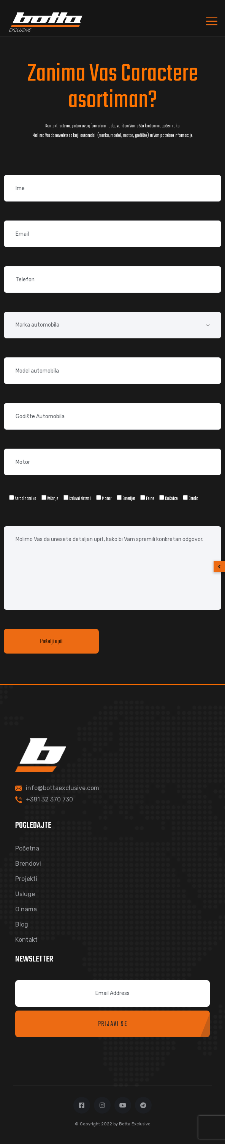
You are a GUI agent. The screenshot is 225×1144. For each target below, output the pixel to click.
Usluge (25, 894)
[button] (219, 566)
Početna (27, 848)
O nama (26, 909)
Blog (21, 924)
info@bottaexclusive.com (62, 788)
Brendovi (28, 863)
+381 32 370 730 (49, 799)
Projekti (26, 878)
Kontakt (26, 939)
